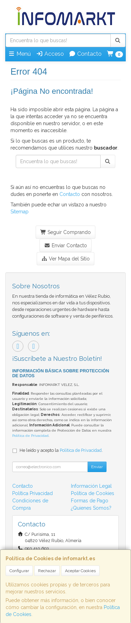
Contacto (85, 54)
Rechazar (47, 570)
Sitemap (19, 211)
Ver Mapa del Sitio (65, 258)
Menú (19, 54)
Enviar (97, 466)
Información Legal (91, 486)
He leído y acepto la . (61, 450)
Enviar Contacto (65, 245)
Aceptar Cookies (80, 570)
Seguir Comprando (65, 232)
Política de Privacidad (30, 436)
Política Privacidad (32, 493)
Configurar (19, 570)
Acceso (50, 54)
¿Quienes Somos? (91, 508)
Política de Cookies (92, 493)
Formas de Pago (89, 500)
